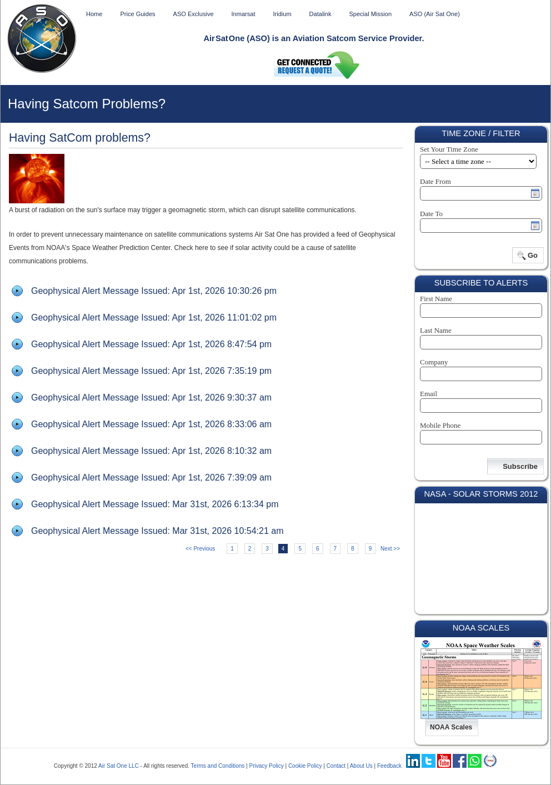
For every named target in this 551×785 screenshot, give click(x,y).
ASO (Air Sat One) (434, 14)
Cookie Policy (305, 766)
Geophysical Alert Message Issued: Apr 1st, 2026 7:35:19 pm (151, 371)
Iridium (282, 14)
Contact (336, 766)
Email (428, 393)
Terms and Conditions (218, 766)
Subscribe (520, 466)
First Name (436, 298)
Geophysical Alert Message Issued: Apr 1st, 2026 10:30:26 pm (154, 291)
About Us (361, 766)
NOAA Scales (451, 727)
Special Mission (370, 14)
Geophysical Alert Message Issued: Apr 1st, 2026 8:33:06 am (151, 424)
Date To (431, 213)
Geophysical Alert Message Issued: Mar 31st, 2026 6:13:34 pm (155, 504)
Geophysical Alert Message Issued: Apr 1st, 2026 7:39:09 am (151, 477)
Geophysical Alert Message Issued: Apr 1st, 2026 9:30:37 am (151, 397)
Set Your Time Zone (449, 149)
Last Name (436, 330)
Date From (435, 181)
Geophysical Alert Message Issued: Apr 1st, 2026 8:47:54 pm (151, 344)
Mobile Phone (440, 425)
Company (434, 362)
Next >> (390, 549)
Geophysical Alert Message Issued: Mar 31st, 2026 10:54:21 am (157, 531)
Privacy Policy (266, 766)
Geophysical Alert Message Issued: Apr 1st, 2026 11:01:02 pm (154, 317)
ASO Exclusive (193, 14)
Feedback (389, 766)
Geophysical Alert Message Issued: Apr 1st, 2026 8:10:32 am (151, 451)
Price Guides (137, 14)
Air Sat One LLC (118, 766)
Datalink (320, 14)
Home (94, 14)
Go (533, 255)
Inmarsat (244, 14)
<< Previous (200, 549)
